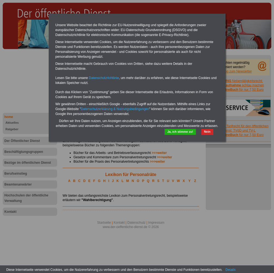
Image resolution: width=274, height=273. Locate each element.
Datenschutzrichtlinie (104, 78)
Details (231, 270)
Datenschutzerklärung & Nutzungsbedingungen (115, 109)
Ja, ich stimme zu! (180, 131)
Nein (207, 131)
